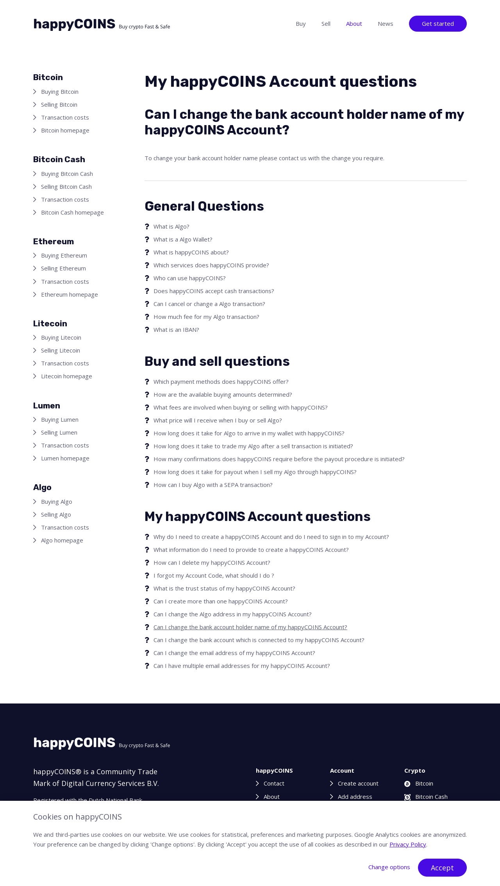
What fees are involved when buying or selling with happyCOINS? (241, 407)
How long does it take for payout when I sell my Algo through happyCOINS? (255, 472)
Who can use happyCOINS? (190, 278)
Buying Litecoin (61, 337)
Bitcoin (418, 783)
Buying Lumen (60, 419)
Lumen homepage (65, 458)
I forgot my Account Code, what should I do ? (214, 575)
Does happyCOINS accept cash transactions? (214, 291)
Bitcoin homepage (65, 130)
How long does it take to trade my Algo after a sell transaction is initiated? (253, 446)
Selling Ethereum (63, 268)
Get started (438, 23)
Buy (301, 23)
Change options (389, 867)
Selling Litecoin (60, 350)
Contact (274, 783)
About (354, 23)
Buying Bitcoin (60, 91)
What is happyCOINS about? (191, 252)
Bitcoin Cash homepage (72, 212)
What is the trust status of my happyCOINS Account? (224, 588)
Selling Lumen (59, 432)
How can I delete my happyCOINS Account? (212, 562)
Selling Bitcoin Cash (66, 186)
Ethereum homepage (69, 294)
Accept (442, 867)
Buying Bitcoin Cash (67, 173)
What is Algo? (171, 226)
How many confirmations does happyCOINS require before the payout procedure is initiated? (279, 459)
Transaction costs (65, 117)
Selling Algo (56, 514)
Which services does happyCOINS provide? (211, 265)
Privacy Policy (407, 844)
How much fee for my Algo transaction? (206, 316)
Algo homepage (62, 540)
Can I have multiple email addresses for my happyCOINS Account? (242, 665)
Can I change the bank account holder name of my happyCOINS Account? (250, 627)
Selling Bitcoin (59, 104)
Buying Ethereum (64, 255)
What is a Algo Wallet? (183, 239)
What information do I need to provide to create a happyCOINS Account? (251, 549)
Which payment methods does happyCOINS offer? (221, 381)
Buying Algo (56, 501)
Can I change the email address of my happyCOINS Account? (234, 653)
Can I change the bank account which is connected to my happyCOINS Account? (259, 640)
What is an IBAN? (176, 329)
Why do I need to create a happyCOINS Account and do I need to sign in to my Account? (271, 537)
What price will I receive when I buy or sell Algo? (218, 420)
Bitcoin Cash (426, 796)
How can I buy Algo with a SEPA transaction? (213, 485)
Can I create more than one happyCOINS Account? (221, 601)
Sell (325, 23)
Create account (358, 783)
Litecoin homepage (66, 376)
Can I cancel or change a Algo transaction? (209, 304)
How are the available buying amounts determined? (223, 394)
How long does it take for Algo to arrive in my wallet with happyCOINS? (249, 433)
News (385, 23)
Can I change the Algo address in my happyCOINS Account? (233, 614)
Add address (355, 796)
